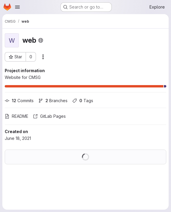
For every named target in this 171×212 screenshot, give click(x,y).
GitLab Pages (49, 116)
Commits (19, 100)
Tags (82, 100)
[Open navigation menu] (17, 7)
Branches (53, 100)
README (16, 116)
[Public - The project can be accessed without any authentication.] (40, 40)
